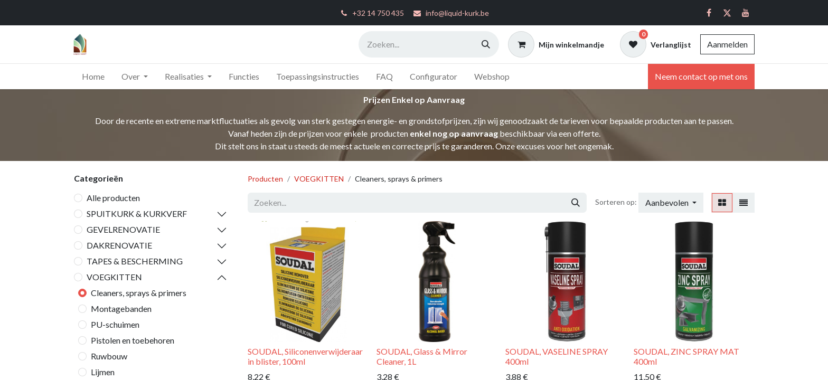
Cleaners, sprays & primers (138, 293)
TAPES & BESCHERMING (135, 261)
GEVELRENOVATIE (123, 229)
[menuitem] (93, 76)
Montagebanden (121, 308)
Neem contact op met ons (701, 76)
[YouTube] (745, 12)
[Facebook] (708, 12)
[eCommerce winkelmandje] (556, 44)
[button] (670, 203)
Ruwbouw (109, 356)
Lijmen (103, 372)
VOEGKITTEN (114, 277)
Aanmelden (727, 44)
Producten (265, 178)
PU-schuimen (115, 324)
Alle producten (113, 198)
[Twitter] (727, 12)
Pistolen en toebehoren (132, 340)
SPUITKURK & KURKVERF (137, 213)
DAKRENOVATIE (119, 245)
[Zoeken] (486, 44)
